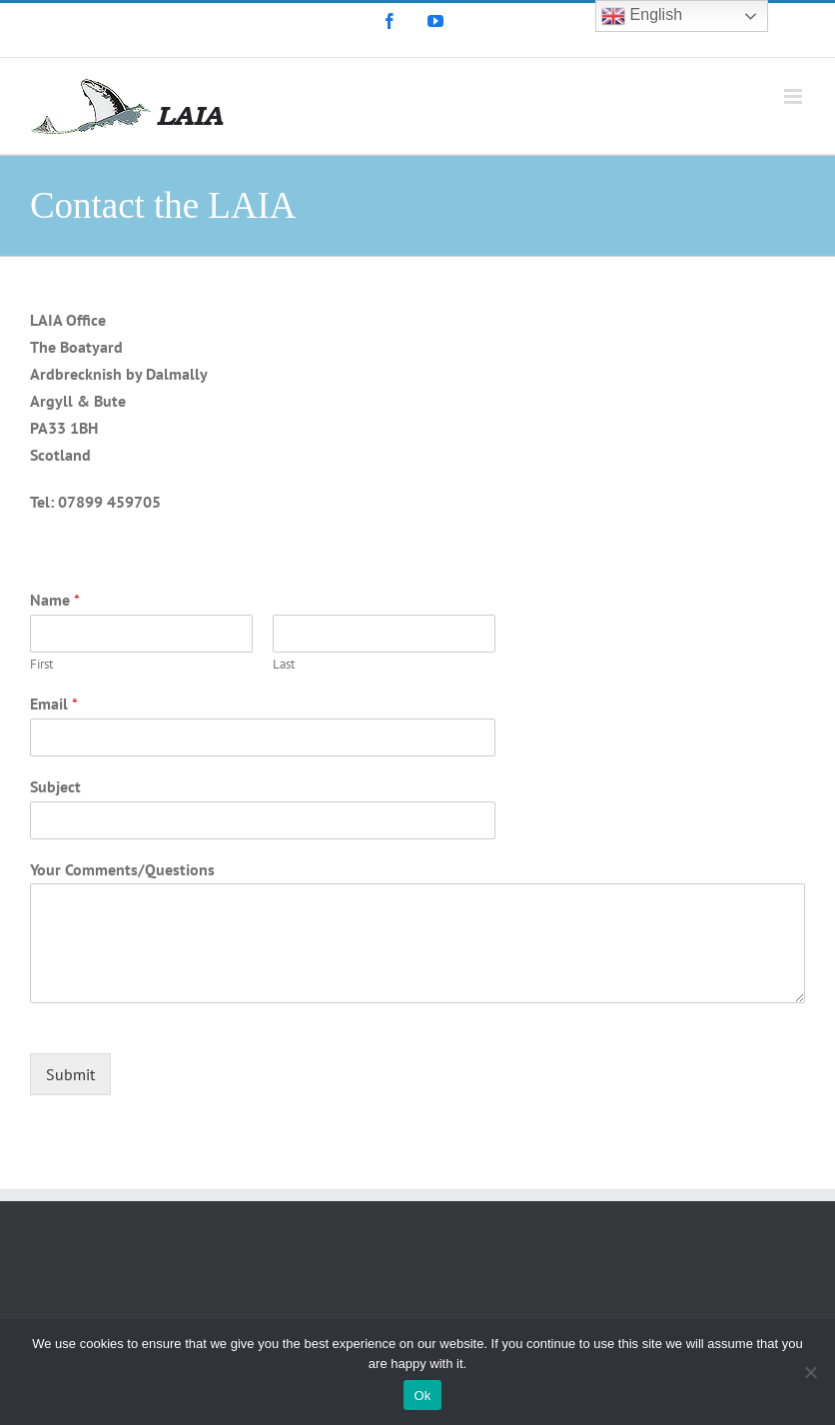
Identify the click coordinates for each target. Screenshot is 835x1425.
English (641, 16)
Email (54, 703)
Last (284, 665)
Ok (422, 1395)
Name (55, 600)
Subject (55, 786)
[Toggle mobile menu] (794, 96)
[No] (810, 1372)
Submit (70, 1074)
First (41, 665)
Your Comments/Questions (122, 869)
